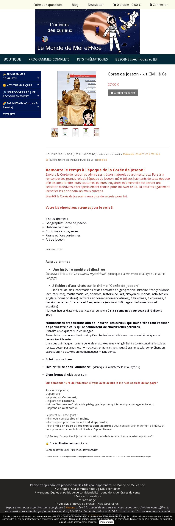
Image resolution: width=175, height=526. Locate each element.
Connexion (159, 4)
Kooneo (70, 507)
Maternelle (128, 154)
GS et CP (139, 154)
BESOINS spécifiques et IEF (136, 59)
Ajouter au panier (123, 93)
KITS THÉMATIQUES (92, 59)
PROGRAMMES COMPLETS (49, 59)
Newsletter (96, 4)
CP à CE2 (149, 154)
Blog (75, 4)
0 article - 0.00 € (126, 4)
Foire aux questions (48, 4)
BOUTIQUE (12, 59)
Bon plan (102, 159)
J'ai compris (106, 522)
